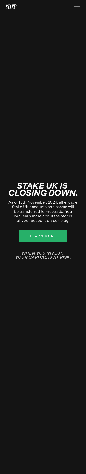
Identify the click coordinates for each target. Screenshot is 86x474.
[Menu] (76, 6)
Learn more (43, 236)
